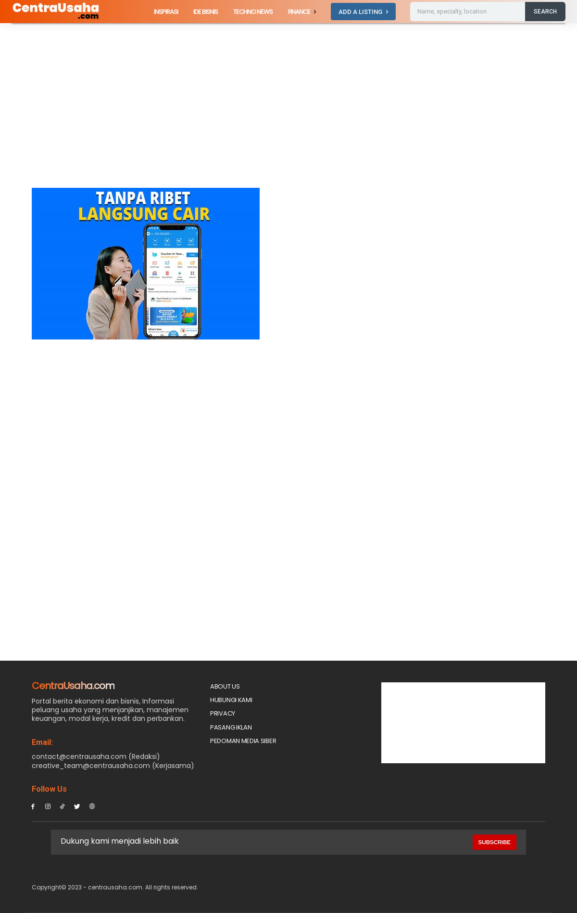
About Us (225, 686)
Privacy (222, 713)
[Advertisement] (199, 116)
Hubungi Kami (231, 699)
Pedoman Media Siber (243, 740)
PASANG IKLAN (230, 727)
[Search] (545, 11)
